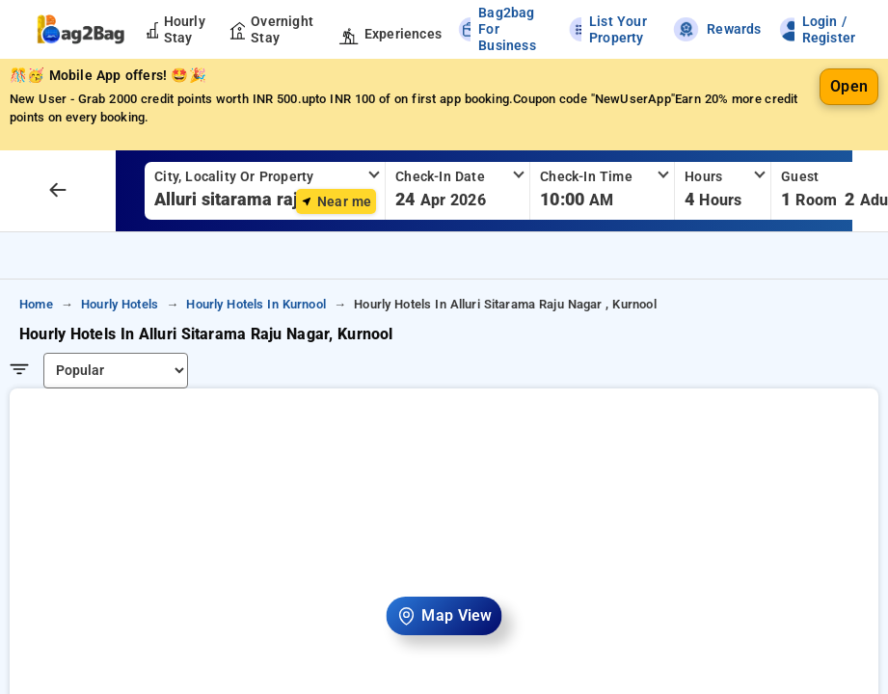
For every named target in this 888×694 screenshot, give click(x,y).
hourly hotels (119, 304)
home (36, 304)
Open (849, 86)
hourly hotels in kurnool (256, 304)
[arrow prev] (58, 191)
